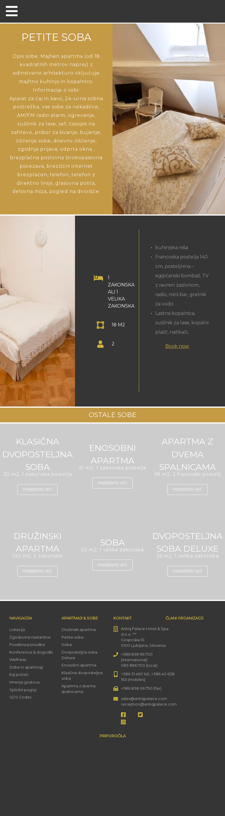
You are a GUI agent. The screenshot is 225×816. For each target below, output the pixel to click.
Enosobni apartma (79, 665)
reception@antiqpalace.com (149, 704)
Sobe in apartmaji (26, 667)
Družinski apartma (79, 629)
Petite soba (72, 637)
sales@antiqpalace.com (144, 698)
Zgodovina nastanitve (30, 637)
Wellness (17, 659)
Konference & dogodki (31, 652)
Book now (177, 346)
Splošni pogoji (22, 690)
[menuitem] (212, 11)
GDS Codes (20, 697)
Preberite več (37, 489)
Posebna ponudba (27, 644)
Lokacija (17, 629)
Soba (67, 644)
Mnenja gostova (24, 682)
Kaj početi (18, 674)
